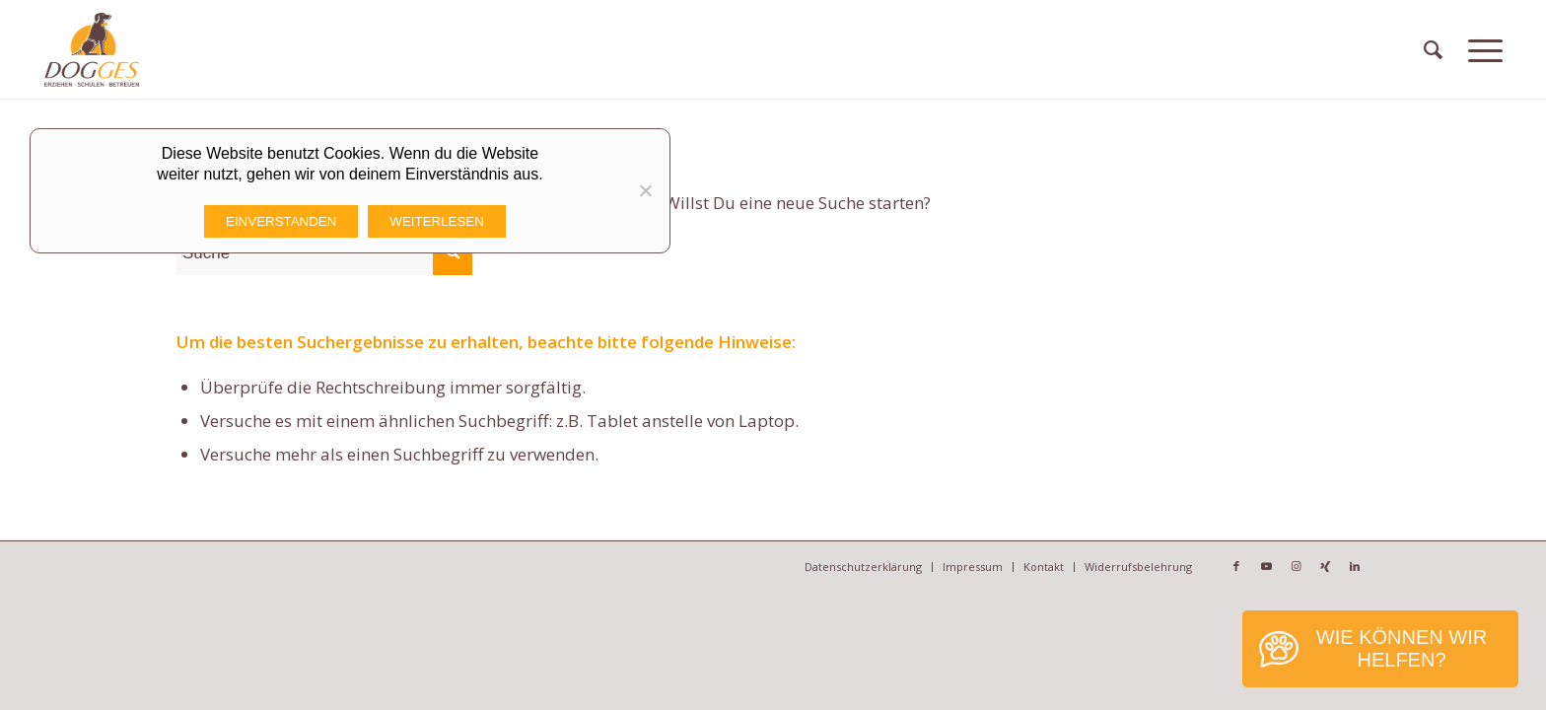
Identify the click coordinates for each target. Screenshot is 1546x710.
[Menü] (1485, 49)
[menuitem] (1433, 49)
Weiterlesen (436, 221)
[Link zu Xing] (1325, 566)
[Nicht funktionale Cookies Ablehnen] (645, 190)
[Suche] (1433, 49)
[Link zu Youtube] (1266, 566)
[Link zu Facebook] (1236, 566)
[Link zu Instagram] (1295, 566)
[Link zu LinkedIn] (1355, 566)
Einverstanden (281, 221)
